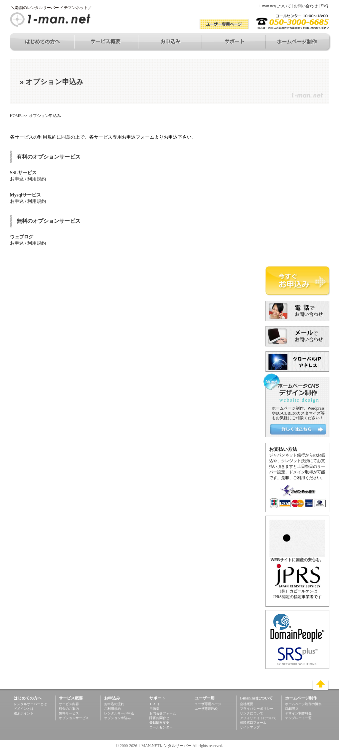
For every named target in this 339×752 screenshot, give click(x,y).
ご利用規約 (112, 708)
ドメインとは (24, 708)
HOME (16, 115)
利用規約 (36, 179)
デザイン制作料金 (298, 713)
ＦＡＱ (154, 704)
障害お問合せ (159, 718)
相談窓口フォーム (253, 722)
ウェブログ (21, 236)
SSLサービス (23, 172)
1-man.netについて (275, 6)
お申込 (17, 179)
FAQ (324, 5)
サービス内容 (69, 704)
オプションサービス (74, 718)
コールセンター (161, 727)
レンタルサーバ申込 (119, 713)
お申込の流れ (114, 704)
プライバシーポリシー (256, 708)
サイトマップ (250, 727)
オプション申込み (117, 718)
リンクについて (251, 713)
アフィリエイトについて (258, 718)
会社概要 (246, 704)
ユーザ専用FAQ (206, 708)
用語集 (154, 708)
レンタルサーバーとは (30, 704)
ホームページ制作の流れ (303, 704)
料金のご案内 (69, 708)
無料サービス (69, 713)
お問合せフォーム (162, 713)
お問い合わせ (306, 6)
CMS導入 (292, 708)
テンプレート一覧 (298, 718)
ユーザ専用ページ (208, 704)
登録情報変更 (159, 722)
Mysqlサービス (25, 194)
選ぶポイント (24, 713)
